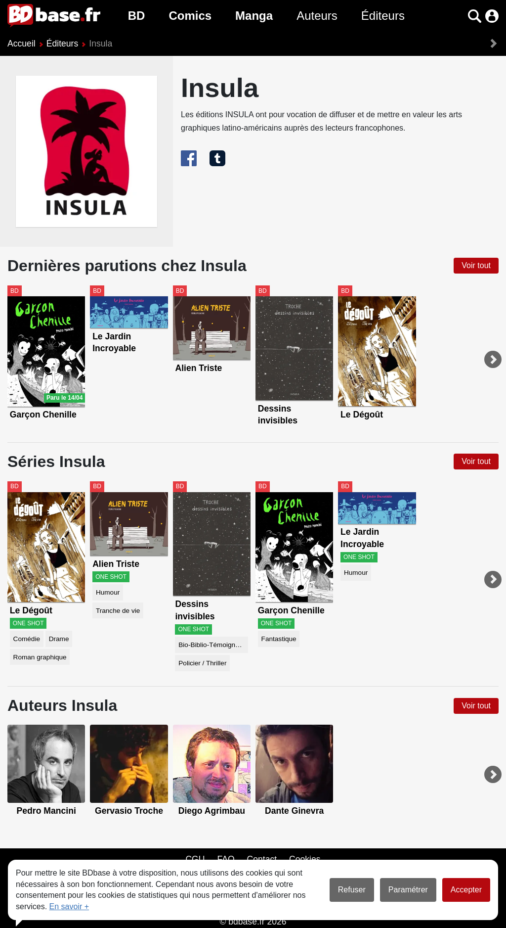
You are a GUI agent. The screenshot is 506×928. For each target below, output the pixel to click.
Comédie (26, 639)
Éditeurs (383, 15)
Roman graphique (40, 657)
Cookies (305, 859)
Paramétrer (408, 889)
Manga (254, 15)
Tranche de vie (118, 610)
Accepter (466, 889)
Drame (59, 639)
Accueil (21, 43)
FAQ (225, 859)
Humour (108, 592)
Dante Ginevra (294, 811)
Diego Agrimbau (211, 811)
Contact (262, 859)
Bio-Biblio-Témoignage (212, 645)
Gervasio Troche (129, 811)
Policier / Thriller (202, 663)
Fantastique (278, 639)
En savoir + (69, 906)
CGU (195, 859)
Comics (190, 15)
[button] (474, 16)
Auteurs (316, 15)
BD (136, 15)
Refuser (352, 889)
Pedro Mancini (46, 811)
